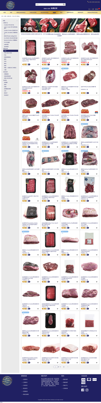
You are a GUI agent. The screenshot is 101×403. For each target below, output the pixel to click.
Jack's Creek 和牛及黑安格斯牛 (10, 27)
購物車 (97, 9)
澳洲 (5, 84)
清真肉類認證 (7, 76)
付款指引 (25, 385)
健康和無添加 (70, 12)
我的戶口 (65, 385)
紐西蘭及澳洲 (7, 88)
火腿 (5, 69)
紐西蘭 (5, 82)
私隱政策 (25, 391)
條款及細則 (26, 394)
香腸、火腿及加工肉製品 (10, 67)
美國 (5, 86)
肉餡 (5, 65)
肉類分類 (9, 16)
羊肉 (5, 61)
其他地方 (6, 95)
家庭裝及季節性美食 (93, 12)
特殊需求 (5, 72)
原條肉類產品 (7, 57)
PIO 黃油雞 (7, 42)
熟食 (61, 12)
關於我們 (65, 379)
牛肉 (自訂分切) (8, 53)
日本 (5, 91)
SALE (54, 12)
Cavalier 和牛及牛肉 (9, 25)
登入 (89, 9)
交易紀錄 (65, 388)
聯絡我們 (65, 382)
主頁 (2, 16)
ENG (98, 2)
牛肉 (5, 50)
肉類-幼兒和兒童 (8, 78)
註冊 (93, 9)
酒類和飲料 (80, 12)
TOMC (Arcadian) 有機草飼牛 (10, 33)
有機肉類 (6, 74)
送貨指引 (25, 379)
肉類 (4, 12)
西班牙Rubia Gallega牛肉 (10, 36)
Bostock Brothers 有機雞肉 (10, 40)
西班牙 (5, 93)
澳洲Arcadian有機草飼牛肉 (83, 34)
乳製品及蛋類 (33, 12)
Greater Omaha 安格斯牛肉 (11, 30)
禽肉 (5, 63)
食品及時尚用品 (44, 12)
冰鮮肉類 (6, 44)
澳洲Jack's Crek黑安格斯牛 (68, 34)
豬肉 (5, 59)
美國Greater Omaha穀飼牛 (54, 34)
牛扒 (5, 55)
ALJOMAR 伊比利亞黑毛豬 (10, 38)
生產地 (5, 80)
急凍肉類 (6, 46)
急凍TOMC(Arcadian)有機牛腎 (88, 86)
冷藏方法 (5, 22)
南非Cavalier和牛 (95, 34)
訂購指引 (25, 382)
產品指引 (25, 388)
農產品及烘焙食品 (21, 12)
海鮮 (11, 12)
